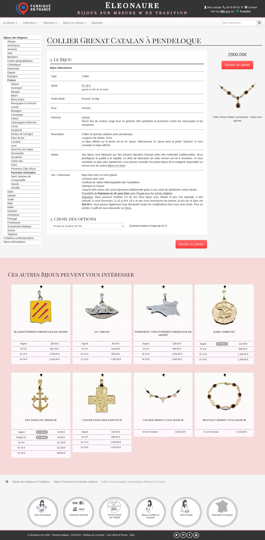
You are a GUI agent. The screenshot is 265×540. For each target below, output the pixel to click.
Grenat (86, 117)
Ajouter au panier (237, 65)
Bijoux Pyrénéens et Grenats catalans (75, 481)
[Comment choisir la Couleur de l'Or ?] (148, 226)
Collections (30, 22)
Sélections (50, 22)
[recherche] (259, 23)
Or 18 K (86, 85)
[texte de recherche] (237, 23)
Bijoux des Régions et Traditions (31, 481)
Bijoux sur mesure (74, 22)
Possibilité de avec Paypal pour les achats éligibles (127, 193)
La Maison (10, 22)
